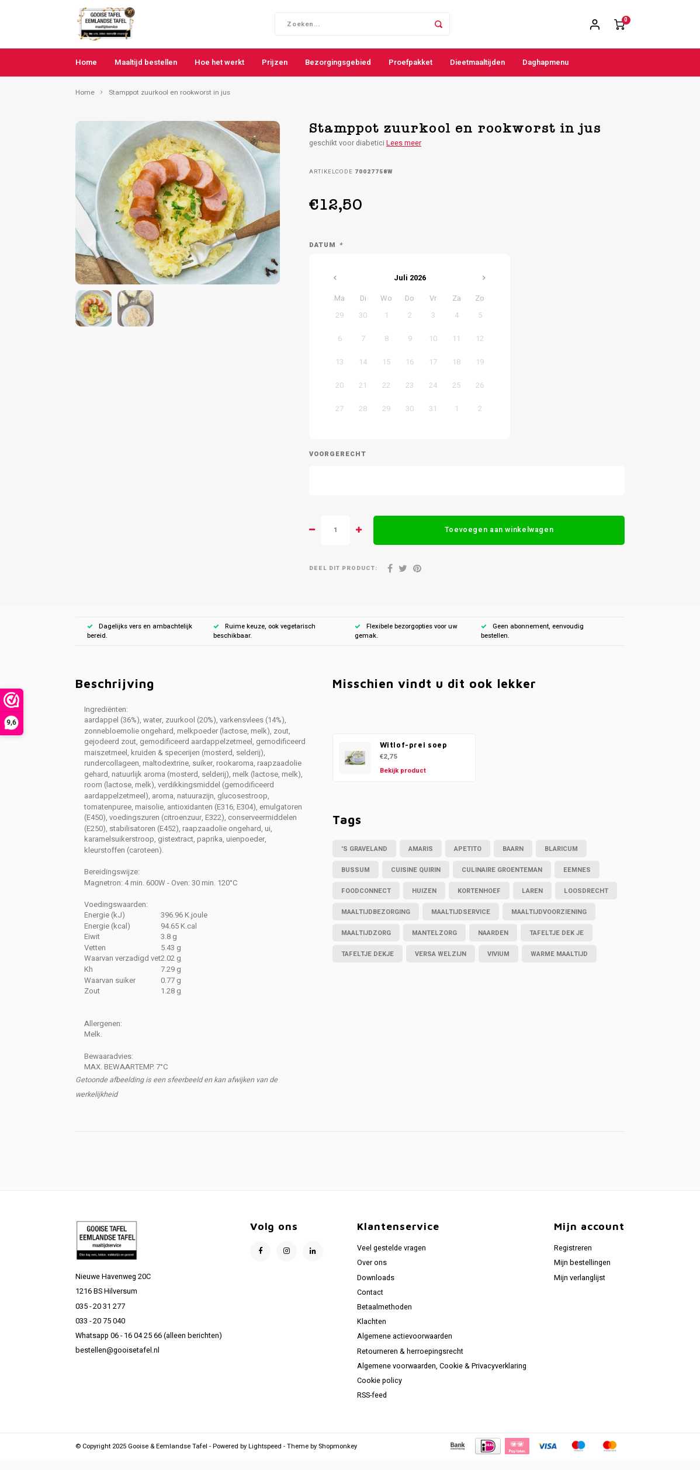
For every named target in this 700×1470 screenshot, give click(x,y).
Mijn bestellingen (582, 1273)
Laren (532, 901)
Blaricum (561, 859)
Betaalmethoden (384, 1317)
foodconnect (366, 901)
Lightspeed (265, 1456)
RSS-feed (372, 1406)
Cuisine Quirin (416, 880)
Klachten (371, 1332)
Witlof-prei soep (414, 754)
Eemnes (577, 880)
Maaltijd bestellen (146, 72)
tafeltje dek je (556, 943)
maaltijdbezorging (375, 922)
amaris (420, 859)
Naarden (493, 943)
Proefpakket (410, 72)
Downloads (375, 1288)
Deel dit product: (343, 579)
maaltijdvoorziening (549, 922)
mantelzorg (434, 943)
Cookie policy (379, 1391)
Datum (325, 255)
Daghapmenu (545, 72)
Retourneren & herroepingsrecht (410, 1361)
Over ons (372, 1273)
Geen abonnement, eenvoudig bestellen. (532, 641)
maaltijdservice (460, 922)
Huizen (424, 901)
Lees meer (403, 153)
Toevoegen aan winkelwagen (499, 540)
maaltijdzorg (366, 943)
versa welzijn (440, 964)
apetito (467, 859)
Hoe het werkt (219, 72)
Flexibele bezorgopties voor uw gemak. (406, 641)
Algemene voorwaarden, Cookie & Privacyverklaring (441, 1376)
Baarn (513, 859)
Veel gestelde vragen (391, 1258)
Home (86, 72)
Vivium (498, 964)
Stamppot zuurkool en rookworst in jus (169, 102)
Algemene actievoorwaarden (404, 1347)
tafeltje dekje (367, 964)
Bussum (355, 880)
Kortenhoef (479, 901)
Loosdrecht (586, 901)
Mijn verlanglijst (579, 1288)
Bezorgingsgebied (338, 72)
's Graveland (364, 859)
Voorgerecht (337, 465)
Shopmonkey (337, 1456)
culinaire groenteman (502, 880)
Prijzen (274, 72)
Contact (370, 1302)
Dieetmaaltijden (477, 72)
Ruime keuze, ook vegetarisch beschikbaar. (264, 641)
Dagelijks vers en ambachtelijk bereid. (139, 641)
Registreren (573, 1258)
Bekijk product (403, 781)
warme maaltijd (559, 964)
